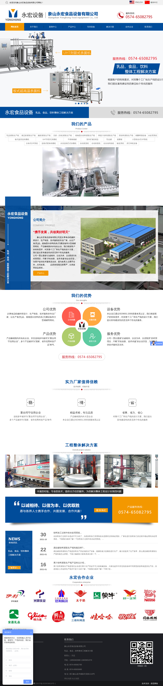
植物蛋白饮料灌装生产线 (85, 135)
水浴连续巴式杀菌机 (68, 143)
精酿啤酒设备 (140, 135)
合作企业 (129, 27)
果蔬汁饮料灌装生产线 (107, 135)
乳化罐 (109, 139)
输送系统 (120, 143)
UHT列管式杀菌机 (50, 139)
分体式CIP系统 (32, 143)
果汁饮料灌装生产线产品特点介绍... (69, 563)
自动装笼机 (84, 143)
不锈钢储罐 (72, 139)
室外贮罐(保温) (92, 139)
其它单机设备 (132, 143)
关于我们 (34, 27)
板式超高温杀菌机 (22, 139)
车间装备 (91, 27)
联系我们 (148, 27)
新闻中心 (53, 27)
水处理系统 (152, 135)
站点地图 (75, 678)
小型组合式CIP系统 (139, 139)
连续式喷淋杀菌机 (49, 143)
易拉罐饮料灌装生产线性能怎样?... (69, 548)
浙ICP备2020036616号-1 (46, 683)
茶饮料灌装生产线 (126, 135)
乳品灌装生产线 (12, 135)
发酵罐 (119, 139)
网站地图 (67, 678)
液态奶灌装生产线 (28, 135)
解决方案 (110, 27)
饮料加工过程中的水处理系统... (67, 533)
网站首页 (14, 27)
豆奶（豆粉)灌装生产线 (62, 135)
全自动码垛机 (108, 143)
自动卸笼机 (96, 143)
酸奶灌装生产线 (44, 135)
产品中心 (72, 27)
